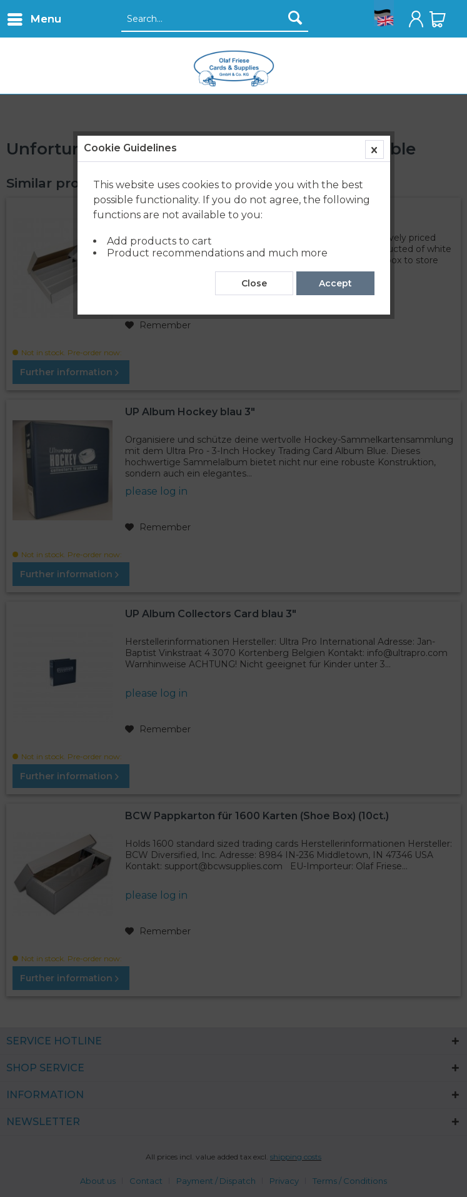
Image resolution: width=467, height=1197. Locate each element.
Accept (335, 283)
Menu (34, 17)
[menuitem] (34, 19)
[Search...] (214, 19)
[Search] (295, 17)
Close (254, 283)
